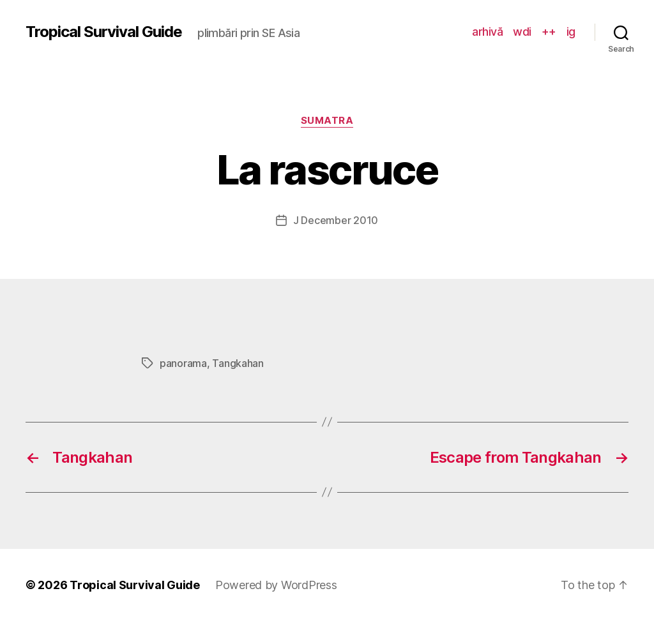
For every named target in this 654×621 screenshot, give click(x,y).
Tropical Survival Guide (104, 32)
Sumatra (327, 120)
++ (549, 31)
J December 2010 (335, 220)
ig (571, 31)
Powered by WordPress (276, 585)
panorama (183, 363)
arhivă (487, 31)
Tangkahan (238, 363)
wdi (522, 31)
